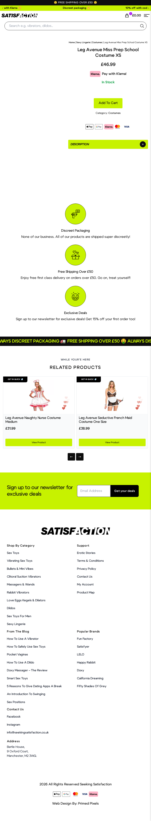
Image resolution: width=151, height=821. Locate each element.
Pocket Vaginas (17, 654)
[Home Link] (19, 16)
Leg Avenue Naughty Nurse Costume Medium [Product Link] (33, 420)
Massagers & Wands (21, 584)
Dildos (11, 608)
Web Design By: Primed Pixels (75, 803)
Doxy (80, 670)
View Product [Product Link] (39, 442)
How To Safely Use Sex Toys (26, 646)
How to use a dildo (20, 662)
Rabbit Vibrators (18, 592)
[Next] (80, 457)
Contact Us (84, 576)
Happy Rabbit (86, 662)
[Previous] (71, 457)
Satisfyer (83, 646)
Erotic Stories (86, 552)
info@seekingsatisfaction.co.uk (28, 732)
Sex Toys (13, 552)
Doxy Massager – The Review (27, 670)
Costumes (97, 42)
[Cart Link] (133, 15)
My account (85, 584)
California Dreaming (90, 678)
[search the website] (142, 26)
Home (72, 42)
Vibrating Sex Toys (19, 560)
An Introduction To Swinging (26, 694)
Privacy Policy (86, 568)
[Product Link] (38, 395)
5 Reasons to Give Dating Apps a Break (34, 686)
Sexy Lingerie (83, 42)
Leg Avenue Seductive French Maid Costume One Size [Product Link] (105, 420)
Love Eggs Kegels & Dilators (26, 600)
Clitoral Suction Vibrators (24, 576)
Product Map (86, 592)
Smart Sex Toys (17, 678)
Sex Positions (16, 702)
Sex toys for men (19, 616)
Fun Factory (85, 638)
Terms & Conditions (90, 560)
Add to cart (108, 103)
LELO (80, 654)
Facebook (14, 716)
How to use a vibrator (23, 638)
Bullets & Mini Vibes (20, 568)
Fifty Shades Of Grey (91, 686)
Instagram (13, 724)
